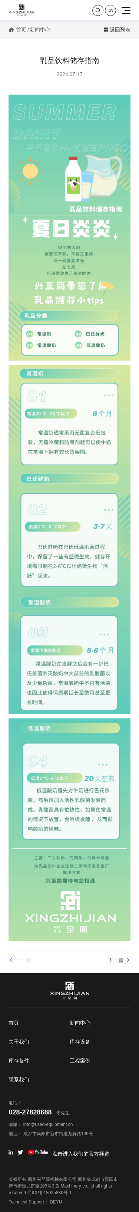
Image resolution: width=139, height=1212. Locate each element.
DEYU (56, 1202)
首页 (21, 29)
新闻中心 (40, 29)
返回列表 (116, 29)
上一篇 (20, 962)
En (110, 10)
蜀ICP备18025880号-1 (49, 1192)
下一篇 (119, 962)
